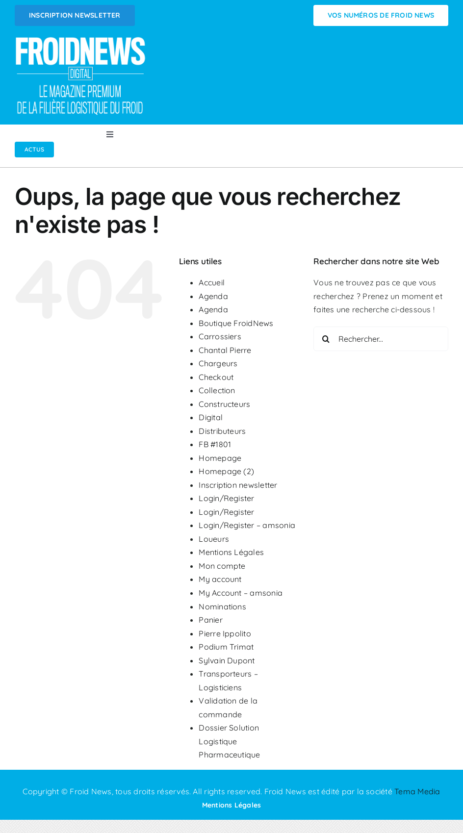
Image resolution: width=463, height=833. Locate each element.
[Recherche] (325, 339)
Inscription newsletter (238, 485)
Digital (211, 417)
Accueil (212, 282)
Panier (210, 620)
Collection (217, 390)
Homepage (220, 458)
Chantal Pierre (225, 350)
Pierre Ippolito (225, 633)
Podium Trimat (226, 647)
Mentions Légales (231, 552)
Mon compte (222, 566)
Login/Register (226, 498)
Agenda (213, 296)
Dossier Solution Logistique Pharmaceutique (229, 741)
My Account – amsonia (241, 593)
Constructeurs (224, 404)
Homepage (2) (226, 471)
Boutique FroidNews (236, 323)
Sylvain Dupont (227, 660)
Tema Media (417, 791)
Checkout (216, 377)
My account (220, 579)
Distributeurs (222, 431)
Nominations (222, 606)
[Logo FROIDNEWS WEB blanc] (81, 40)
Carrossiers (220, 336)
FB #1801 (215, 444)
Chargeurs (218, 363)
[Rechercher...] (380, 339)
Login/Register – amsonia (247, 525)
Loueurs (214, 539)
